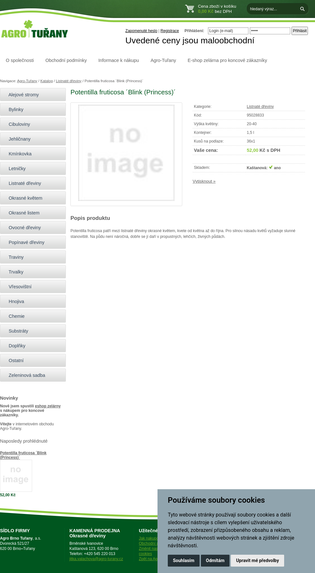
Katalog (46, 81)
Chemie (14, 316)
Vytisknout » (204, 181)
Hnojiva (13, 301)
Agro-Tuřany (163, 60)
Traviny (13, 257)
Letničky (14, 168)
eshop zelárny (48, 406)
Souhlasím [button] (183, 560)
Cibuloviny (16, 124)
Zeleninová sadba (24, 375)
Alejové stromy (21, 94)
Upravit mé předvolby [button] (257, 560)
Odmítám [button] (215, 560)
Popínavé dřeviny (23, 242)
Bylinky (13, 109)
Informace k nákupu (118, 60)
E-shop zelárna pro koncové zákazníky (227, 60)
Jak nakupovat (151, 538)
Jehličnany (17, 139)
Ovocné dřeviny (22, 227)
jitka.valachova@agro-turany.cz (96, 559)
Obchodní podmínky (66, 60)
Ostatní (13, 360)
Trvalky (13, 271)
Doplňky (14, 345)
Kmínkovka (17, 153)
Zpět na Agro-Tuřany (156, 559)
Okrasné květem (22, 198)
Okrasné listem (21, 212)
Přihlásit (300, 31)
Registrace (169, 31)
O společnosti (20, 60)
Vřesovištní (17, 286)
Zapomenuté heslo (141, 31)
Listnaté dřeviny (69, 81)
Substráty (15, 331)
